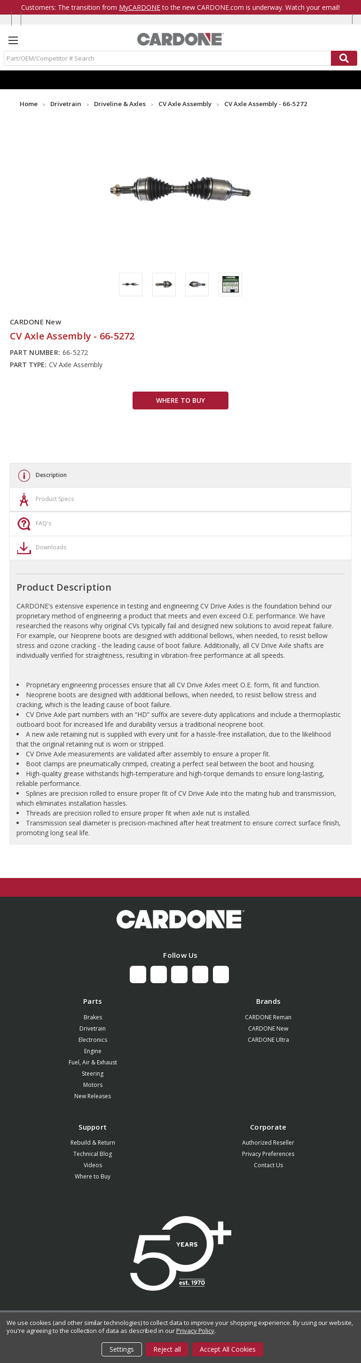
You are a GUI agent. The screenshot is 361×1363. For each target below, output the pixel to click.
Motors (92, 1085)
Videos (93, 1165)
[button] (180, 919)
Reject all (167, 1349)
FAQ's (33, 524)
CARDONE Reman (268, 1017)
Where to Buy (92, 1176)
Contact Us (268, 1165)
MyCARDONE (139, 7)
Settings (122, 1349)
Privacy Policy (195, 1330)
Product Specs (44, 499)
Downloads (40, 547)
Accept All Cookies (228, 1349)
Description (41, 475)
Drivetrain (92, 1028)
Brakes (93, 1017)
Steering (92, 1074)
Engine (93, 1051)
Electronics (92, 1040)
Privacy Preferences (268, 1154)
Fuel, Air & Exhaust (93, 1062)
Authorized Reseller (268, 1143)
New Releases (92, 1096)
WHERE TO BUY (180, 400)
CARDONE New (268, 1028)
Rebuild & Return (93, 1143)
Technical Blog (92, 1154)
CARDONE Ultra (268, 1040)
